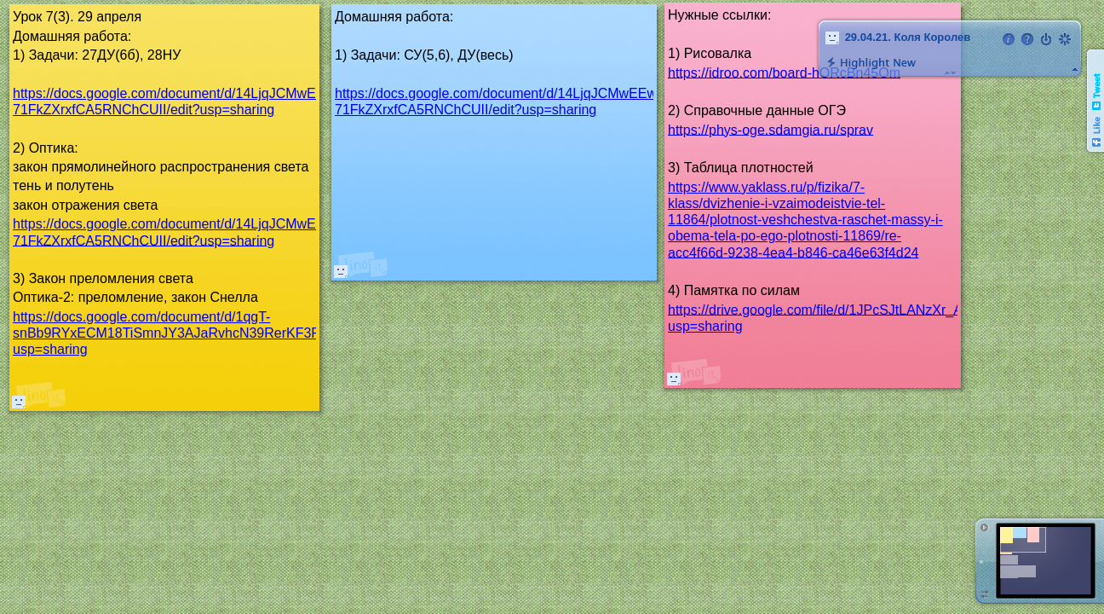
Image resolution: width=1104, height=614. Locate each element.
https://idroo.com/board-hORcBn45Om (784, 72)
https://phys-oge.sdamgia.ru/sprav (770, 129)
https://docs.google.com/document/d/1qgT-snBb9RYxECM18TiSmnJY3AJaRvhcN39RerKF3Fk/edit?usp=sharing (186, 333)
